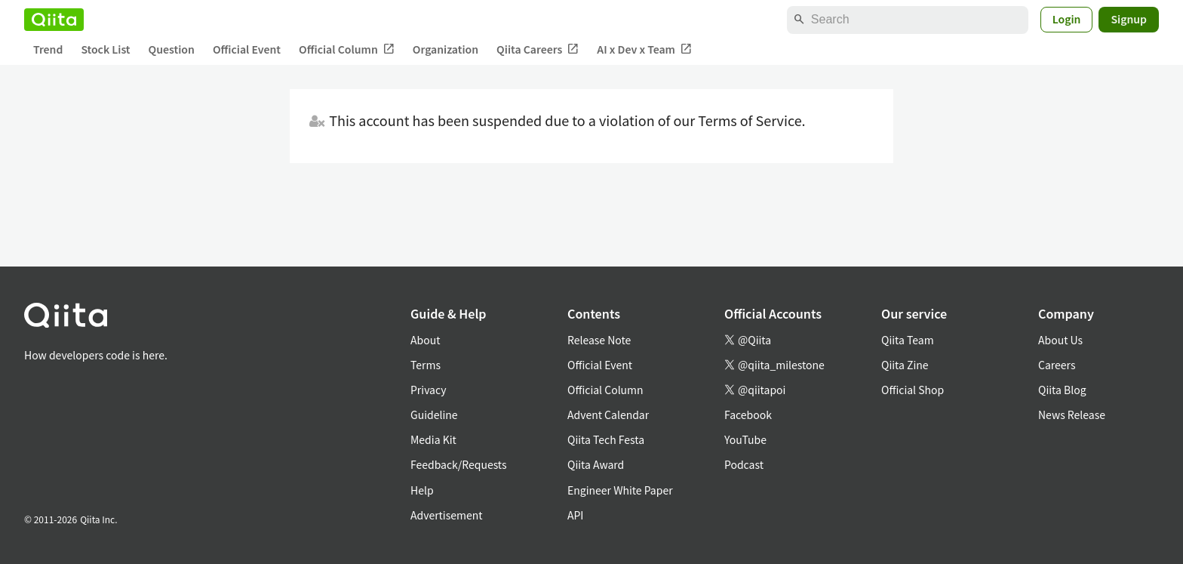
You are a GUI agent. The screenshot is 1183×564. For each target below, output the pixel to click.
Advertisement (446, 514)
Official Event (247, 49)
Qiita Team (907, 339)
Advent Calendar (608, 414)
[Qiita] (54, 19)
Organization (445, 49)
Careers (1056, 364)
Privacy (428, 389)
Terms (425, 364)
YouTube (745, 439)
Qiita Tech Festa (605, 439)
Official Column (347, 49)
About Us (1060, 339)
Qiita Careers (537, 49)
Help (422, 490)
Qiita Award (595, 464)
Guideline (434, 414)
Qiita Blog (1062, 389)
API (575, 514)
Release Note (599, 339)
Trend (48, 49)
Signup (1129, 18)
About (425, 339)
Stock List (105, 49)
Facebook (748, 414)
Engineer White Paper (620, 490)
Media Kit (433, 439)
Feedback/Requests (458, 464)
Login (1066, 18)
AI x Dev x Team (644, 49)
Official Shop (912, 389)
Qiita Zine (905, 364)
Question (172, 49)
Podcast (744, 464)
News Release (1071, 414)
